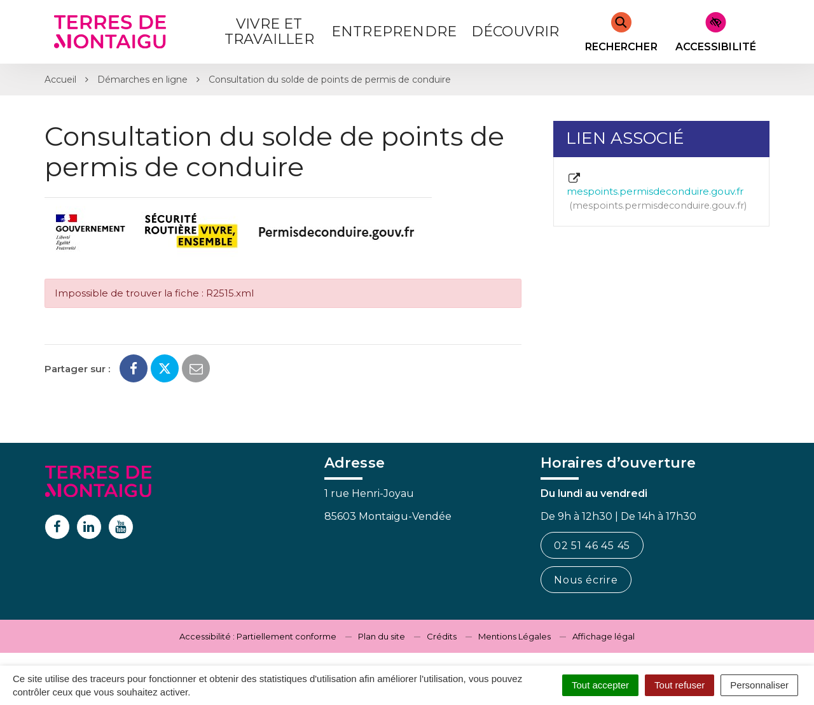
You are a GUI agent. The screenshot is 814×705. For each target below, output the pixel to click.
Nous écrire (586, 580)
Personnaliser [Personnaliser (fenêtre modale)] (759, 685)
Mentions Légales (514, 636)
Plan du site (381, 636)
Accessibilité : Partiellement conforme (257, 636)
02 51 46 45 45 (592, 546)
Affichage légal (603, 636)
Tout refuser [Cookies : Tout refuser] (679, 685)
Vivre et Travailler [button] (269, 31)
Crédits (442, 636)
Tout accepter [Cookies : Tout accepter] (600, 685)
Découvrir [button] (515, 31)
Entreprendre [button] (394, 31)
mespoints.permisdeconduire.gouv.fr (657, 192)
